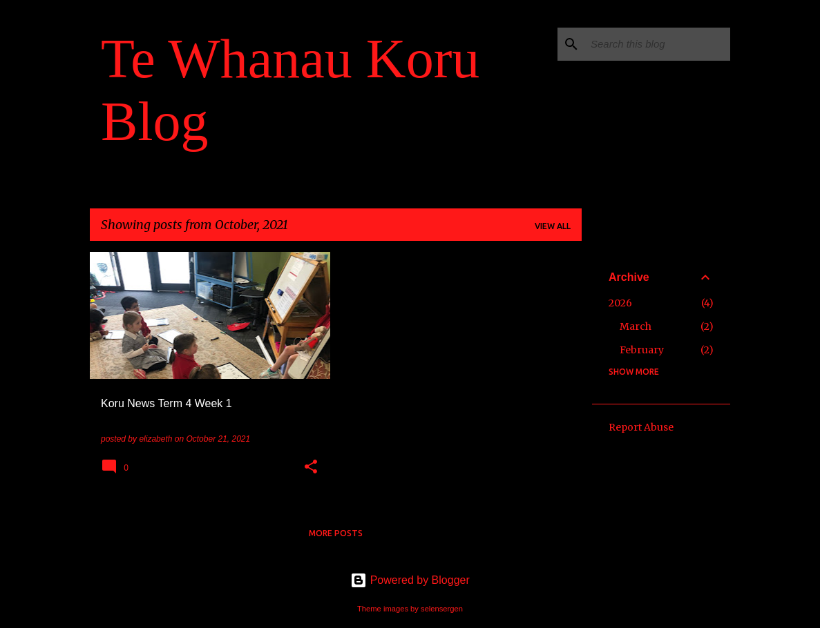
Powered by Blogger (410, 580)
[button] (311, 468)
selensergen (442, 609)
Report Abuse (641, 427)
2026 (620, 303)
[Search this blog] (657, 44)
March (635, 326)
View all (553, 226)
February (642, 350)
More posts (336, 533)
